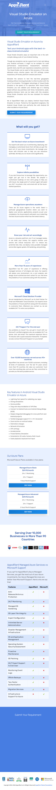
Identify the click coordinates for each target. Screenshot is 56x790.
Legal (36, 785)
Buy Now (28, 485)
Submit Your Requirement (28, 32)
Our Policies (42, 785)
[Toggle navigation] (45, 5)
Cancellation (49, 785)
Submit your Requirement (21, 113)
